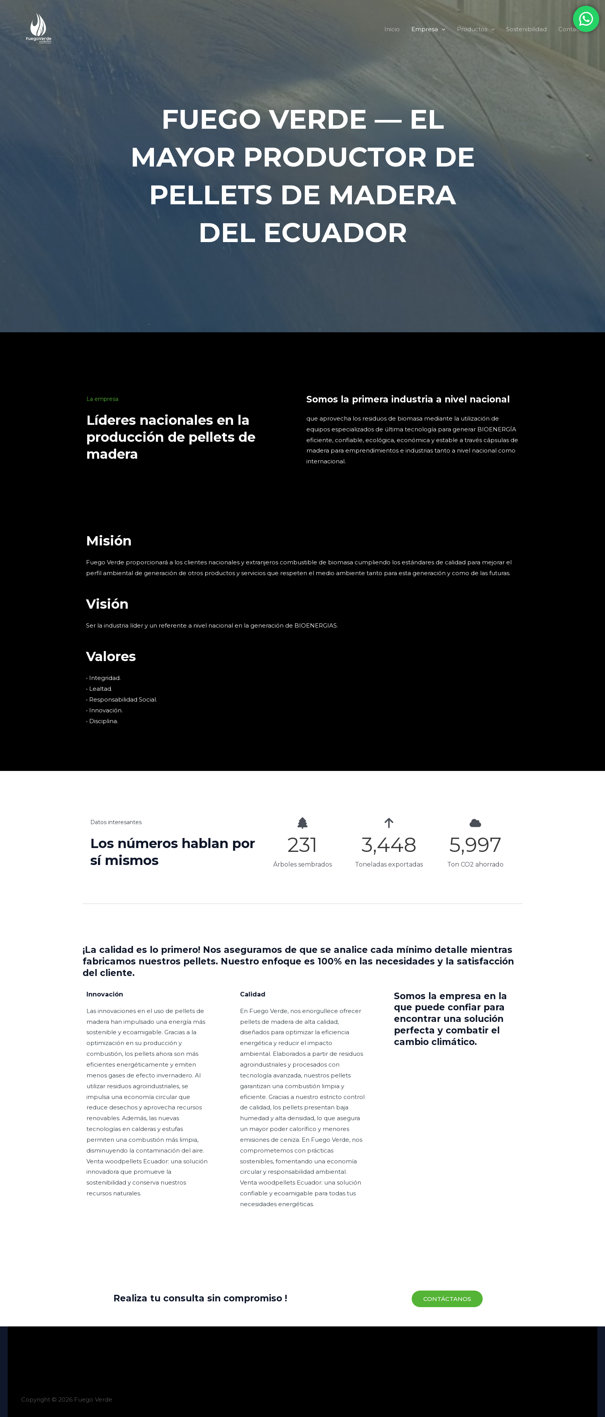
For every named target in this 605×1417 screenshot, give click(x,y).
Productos (476, 29)
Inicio (392, 29)
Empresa (428, 29)
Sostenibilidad (526, 29)
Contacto (572, 29)
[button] (441, 29)
